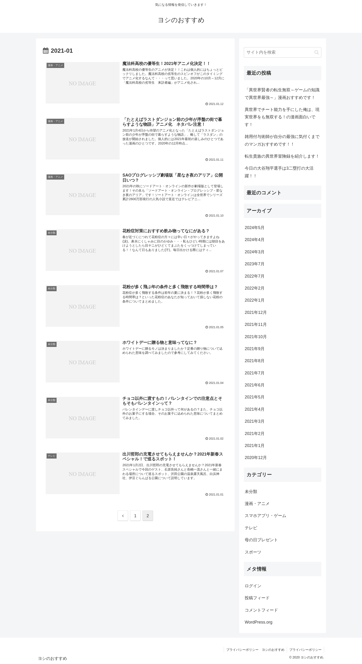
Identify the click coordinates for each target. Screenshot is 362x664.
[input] (282, 52)
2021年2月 (255, 433)
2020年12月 (256, 457)
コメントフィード (261, 610)
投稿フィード (257, 598)
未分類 (251, 491)
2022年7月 (255, 276)
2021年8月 (255, 360)
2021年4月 (255, 409)
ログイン (253, 586)
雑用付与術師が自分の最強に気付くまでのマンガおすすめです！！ (282, 140)
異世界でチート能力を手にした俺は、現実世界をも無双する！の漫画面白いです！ (282, 117)
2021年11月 (256, 324)
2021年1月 (255, 445)
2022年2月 (255, 288)
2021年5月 (255, 397)
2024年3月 (255, 252)
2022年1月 (255, 300)
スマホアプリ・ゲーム (265, 515)
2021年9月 (255, 348)
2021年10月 (256, 336)
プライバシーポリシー (305, 650)
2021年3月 (255, 421)
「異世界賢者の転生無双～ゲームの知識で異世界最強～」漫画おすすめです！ (282, 94)
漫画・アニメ (257, 503)
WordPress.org (258, 622)
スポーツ (253, 552)
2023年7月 (255, 264)
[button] (317, 52)
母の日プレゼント (261, 540)
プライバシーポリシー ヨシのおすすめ (255, 650)
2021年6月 (255, 385)
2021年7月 (255, 373)
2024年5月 (255, 227)
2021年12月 (256, 312)
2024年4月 (255, 239)
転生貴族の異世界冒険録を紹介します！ (282, 156)
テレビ (251, 528)
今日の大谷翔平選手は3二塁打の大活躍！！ (279, 172)
